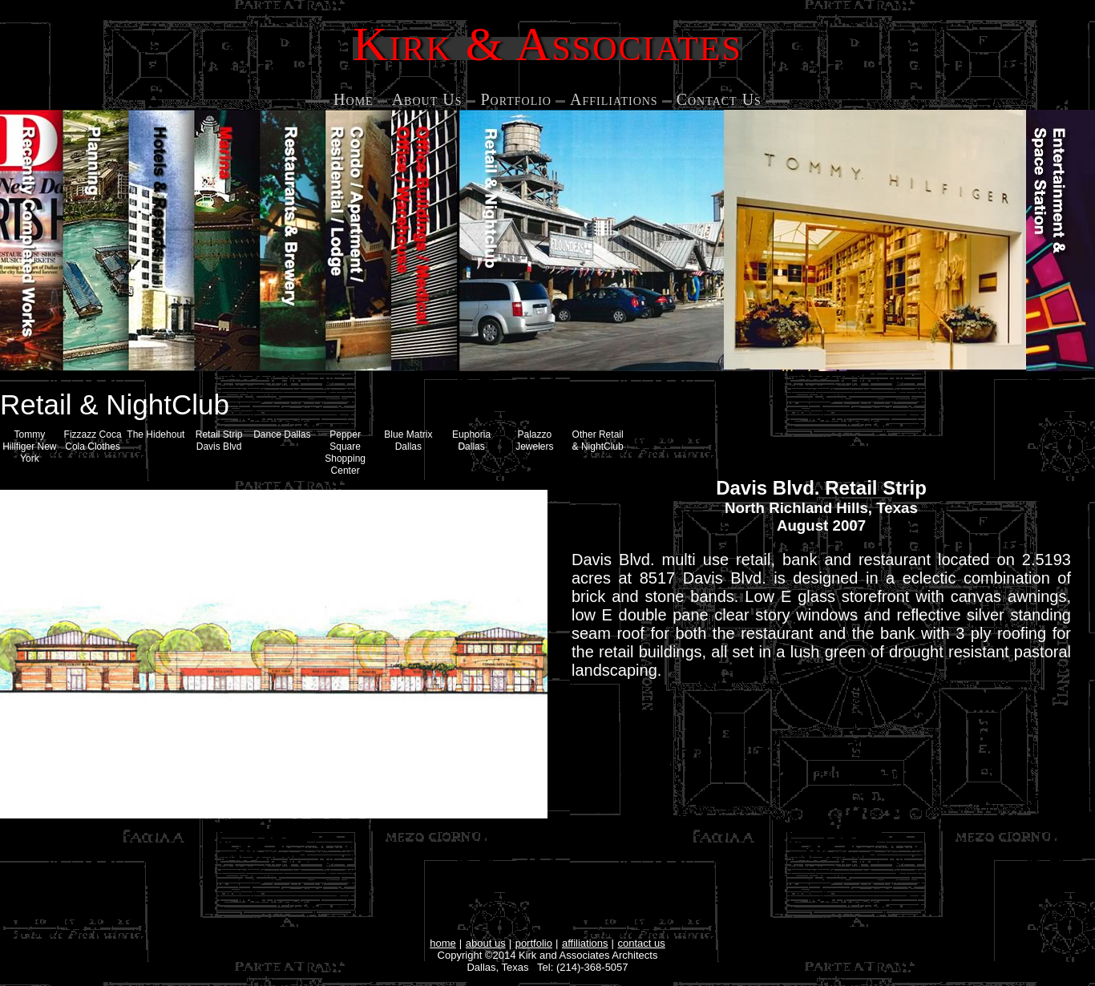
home (443, 943)
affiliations (585, 943)
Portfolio (516, 99)
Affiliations (614, 99)
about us (486, 943)
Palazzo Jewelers (534, 440)
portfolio (533, 943)
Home (353, 99)
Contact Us (719, 99)
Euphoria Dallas (471, 440)
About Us (427, 99)
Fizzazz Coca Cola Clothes (93, 440)
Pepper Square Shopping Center (345, 452)
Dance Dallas (281, 434)
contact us (641, 943)
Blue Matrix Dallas (408, 440)
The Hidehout (155, 434)
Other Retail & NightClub (598, 440)
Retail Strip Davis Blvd (219, 440)
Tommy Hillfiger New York (29, 446)
